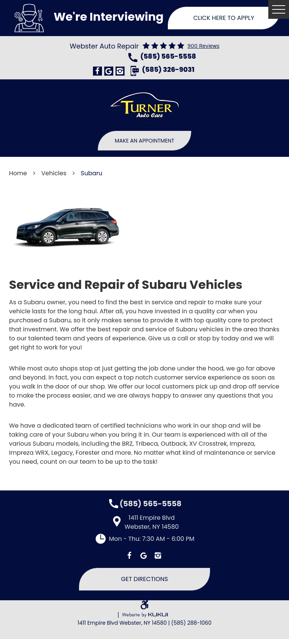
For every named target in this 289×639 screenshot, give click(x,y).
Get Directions (144, 579)
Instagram (120, 71)
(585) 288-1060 (191, 623)
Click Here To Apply (223, 18)
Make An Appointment (144, 140)
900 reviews (203, 46)
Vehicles (54, 173)
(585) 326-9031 (168, 70)
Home (18, 173)
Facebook (97, 71)
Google (108, 71)
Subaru (91, 173)
